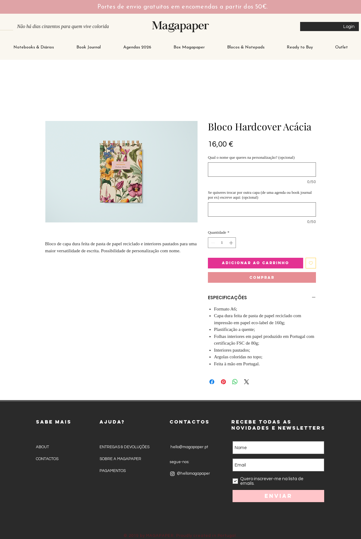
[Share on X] (246, 381)
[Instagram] (172, 474)
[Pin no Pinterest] (223, 381)
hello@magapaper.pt (189, 447)
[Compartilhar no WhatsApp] (235, 381)
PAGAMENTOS (113, 471)
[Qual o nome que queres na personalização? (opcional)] (262, 169)
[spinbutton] (222, 243)
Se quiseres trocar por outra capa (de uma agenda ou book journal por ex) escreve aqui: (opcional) (260, 195)
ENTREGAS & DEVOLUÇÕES (124, 447)
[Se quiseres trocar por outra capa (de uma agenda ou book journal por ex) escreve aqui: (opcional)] (262, 209)
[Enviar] (278, 496)
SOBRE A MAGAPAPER (120, 459)
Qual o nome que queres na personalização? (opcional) (251, 157)
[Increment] (231, 243)
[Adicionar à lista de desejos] (311, 263)
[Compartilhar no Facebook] (212, 381)
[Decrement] (212, 243)
